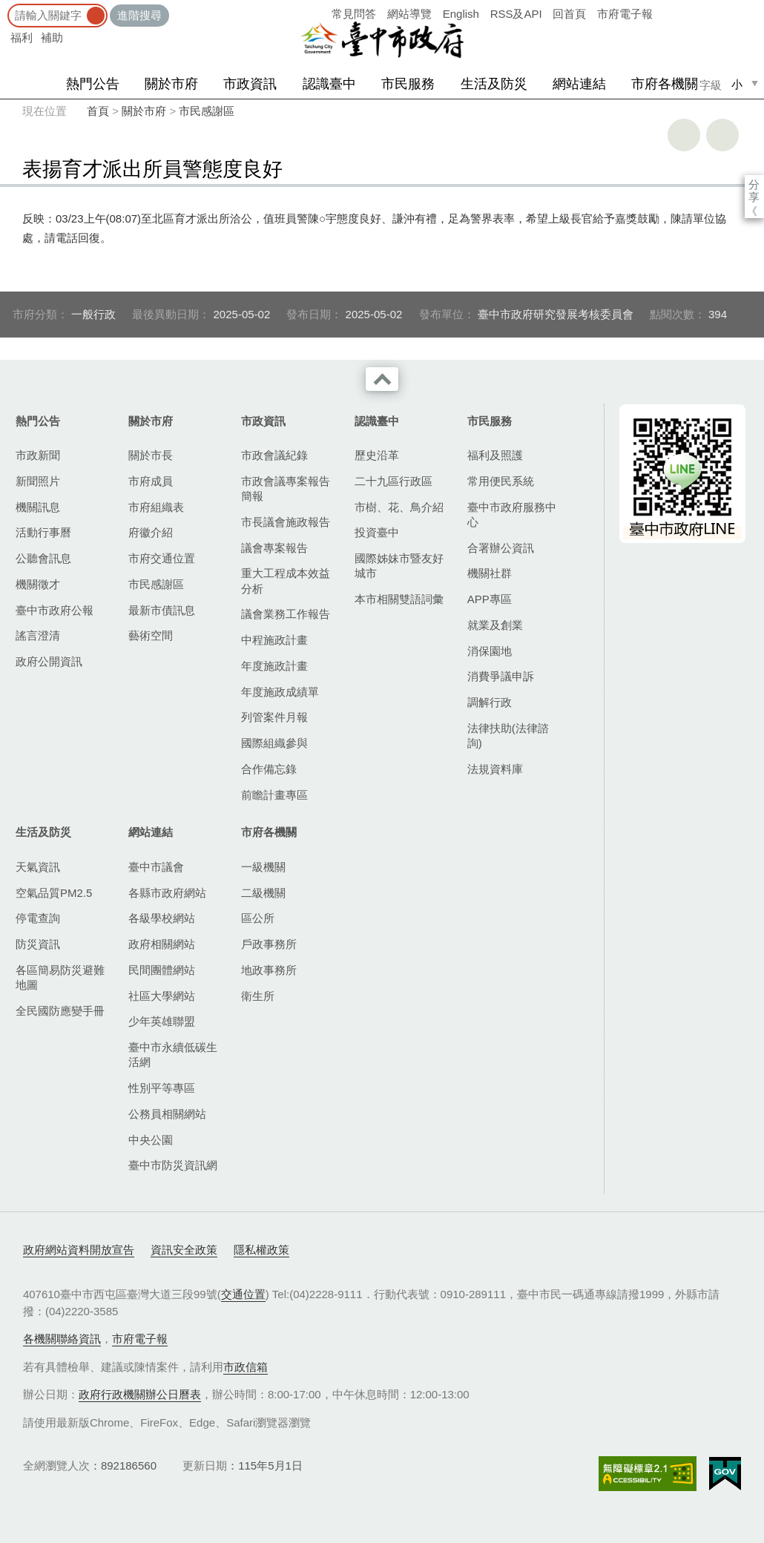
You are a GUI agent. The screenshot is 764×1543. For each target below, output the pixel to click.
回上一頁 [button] (722, 135)
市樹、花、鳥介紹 (399, 507)
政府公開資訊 (49, 661)
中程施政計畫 (274, 640)
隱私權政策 (261, 1249)
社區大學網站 (161, 996)
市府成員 (150, 481)
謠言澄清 (38, 635)
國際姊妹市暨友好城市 (399, 565)
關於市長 (150, 455)
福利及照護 (495, 455)
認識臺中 (329, 83)
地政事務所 (269, 970)
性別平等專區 (161, 1088)
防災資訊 (38, 944)
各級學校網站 (161, 918)
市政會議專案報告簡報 (285, 488)
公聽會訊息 (43, 558)
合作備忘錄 (269, 769)
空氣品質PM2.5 (54, 892)
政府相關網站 (161, 944)
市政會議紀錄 (274, 455)
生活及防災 (494, 83)
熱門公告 (92, 83)
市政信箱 (245, 1367)
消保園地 (489, 651)
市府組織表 (156, 507)
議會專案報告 (274, 548)
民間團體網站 (161, 970)
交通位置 (243, 1294)
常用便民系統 (500, 481)
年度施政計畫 (274, 665)
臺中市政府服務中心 (511, 514)
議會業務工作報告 (285, 614)
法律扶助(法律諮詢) (508, 735)
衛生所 (257, 996)
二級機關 (263, 892)
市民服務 (408, 83)
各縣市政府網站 (167, 892)
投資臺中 (377, 532)
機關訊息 (38, 507)
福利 (21, 37)
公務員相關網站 (167, 1114)
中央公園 (150, 1140)
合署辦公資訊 (500, 548)
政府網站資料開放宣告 (78, 1249)
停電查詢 (38, 918)
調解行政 (489, 702)
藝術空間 (150, 635)
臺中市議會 (156, 867)
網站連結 (579, 83)
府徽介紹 (150, 532)
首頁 (98, 111)
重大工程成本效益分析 (285, 580)
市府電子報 (625, 13)
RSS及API (516, 13)
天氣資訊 (38, 867)
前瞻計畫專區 (274, 795)
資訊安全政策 (184, 1249)
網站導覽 (409, 13)
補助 (52, 37)
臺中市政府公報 (54, 610)
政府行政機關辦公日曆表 (140, 1394)
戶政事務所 (269, 944)
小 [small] (736, 84)
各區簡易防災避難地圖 (60, 977)
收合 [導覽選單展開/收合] (382, 379)
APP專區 (489, 599)
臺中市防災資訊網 (172, 1165)
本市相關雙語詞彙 (399, 599)
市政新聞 (38, 455)
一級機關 (263, 867)
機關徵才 (38, 584)
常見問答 (354, 13)
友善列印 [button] (684, 135)
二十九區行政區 (393, 481)
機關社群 (489, 573)
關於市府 (171, 83)
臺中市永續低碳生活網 (172, 1054)
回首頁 (569, 13)
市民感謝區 (206, 111)
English (461, 13)
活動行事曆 (43, 532)
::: (5, 7)
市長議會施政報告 (285, 522)
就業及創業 (495, 625)
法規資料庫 (495, 769)
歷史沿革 (377, 455)
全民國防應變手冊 (60, 1010)
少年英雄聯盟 (161, 1021)
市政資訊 (250, 83)
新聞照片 (38, 481)
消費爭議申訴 (500, 676)
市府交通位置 (161, 558)
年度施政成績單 (280, 691)
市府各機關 (664, 83)
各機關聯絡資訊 (62, 1338)
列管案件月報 (274, 717)
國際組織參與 (274, 743)
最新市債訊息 (161, 610)
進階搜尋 (139, 15)
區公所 (257, 918)
